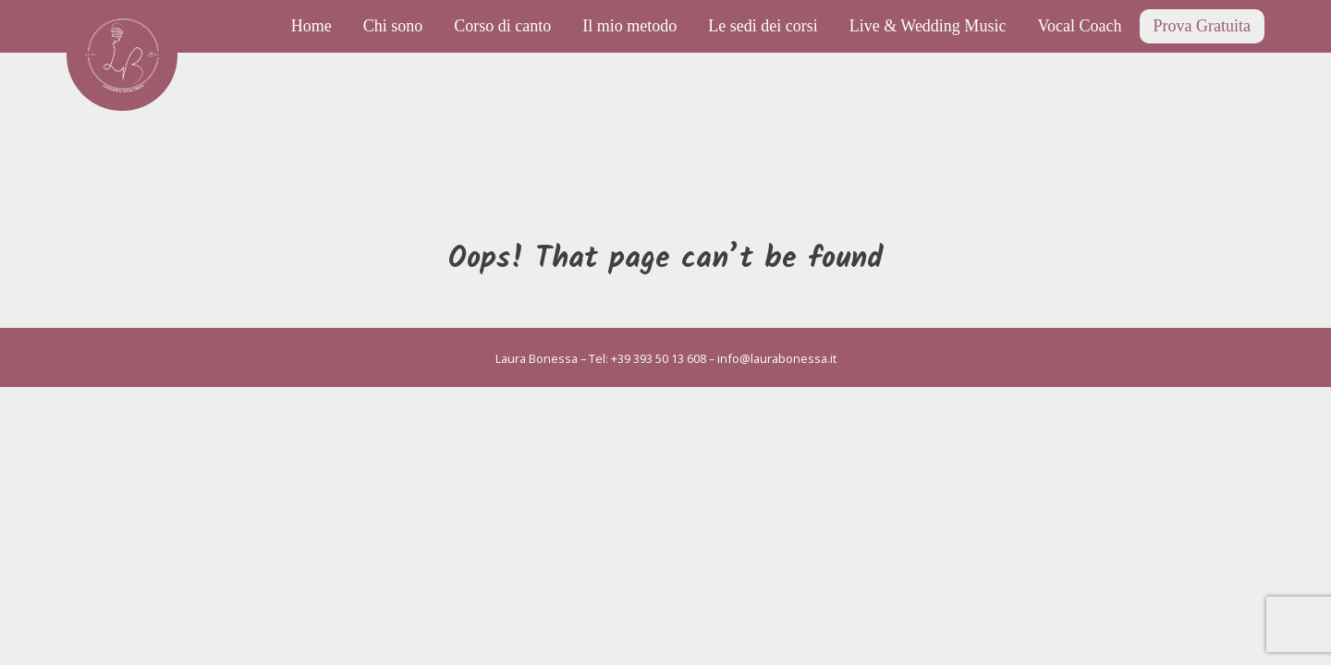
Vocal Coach (1079, 26)
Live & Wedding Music (928, 26)
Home (311, 26)
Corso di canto (502, 26)
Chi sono (393, 26)
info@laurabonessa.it (776, 358)
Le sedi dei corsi (762, 26)
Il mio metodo (629, 26)
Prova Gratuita (1202, 26)
